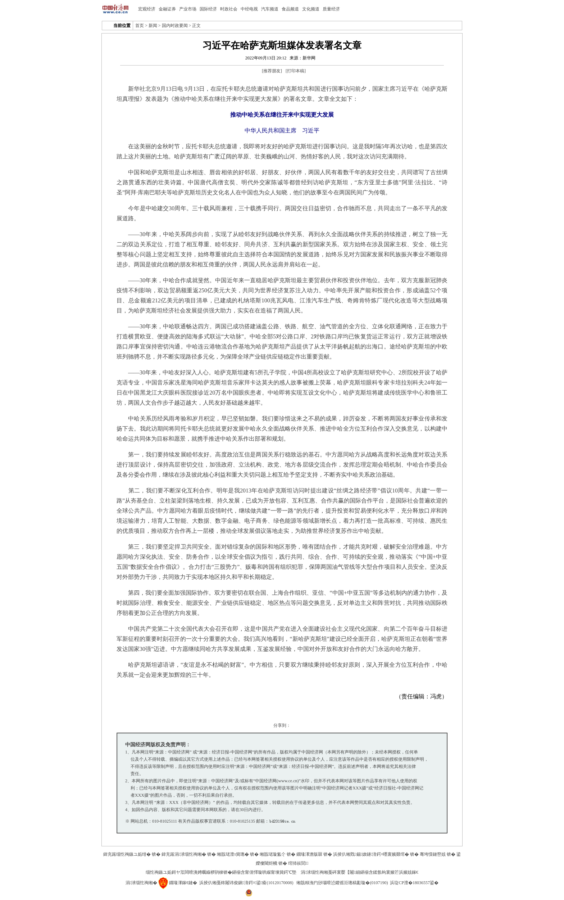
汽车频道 (269, 9)
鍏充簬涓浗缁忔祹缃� (184, 854)
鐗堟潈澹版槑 (309, 854)
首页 (139, 25)
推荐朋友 (272, 70)
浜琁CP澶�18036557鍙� (414, 882)
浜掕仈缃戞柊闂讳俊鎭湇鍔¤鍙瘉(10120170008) (246, 882)
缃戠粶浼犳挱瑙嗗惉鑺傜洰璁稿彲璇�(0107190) (342, 882)
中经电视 (249, 9)
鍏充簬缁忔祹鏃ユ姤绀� (127, 854)
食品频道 (290, 9)
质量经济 (331, 9)
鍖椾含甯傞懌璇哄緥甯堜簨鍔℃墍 (264, 872)
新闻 (153, 25)
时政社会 (228, 9)
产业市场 (187, 9)
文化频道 (310, 9)
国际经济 (208, 9)
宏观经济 (146, 9)
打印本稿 (295, 70)
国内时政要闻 (175, 25)
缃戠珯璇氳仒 (273, 854)
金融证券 (167, 9)
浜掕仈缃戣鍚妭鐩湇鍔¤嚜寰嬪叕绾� (371, 854)
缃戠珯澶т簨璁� (233, 854)
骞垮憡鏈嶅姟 (433, 854)
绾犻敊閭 (298, 863)
